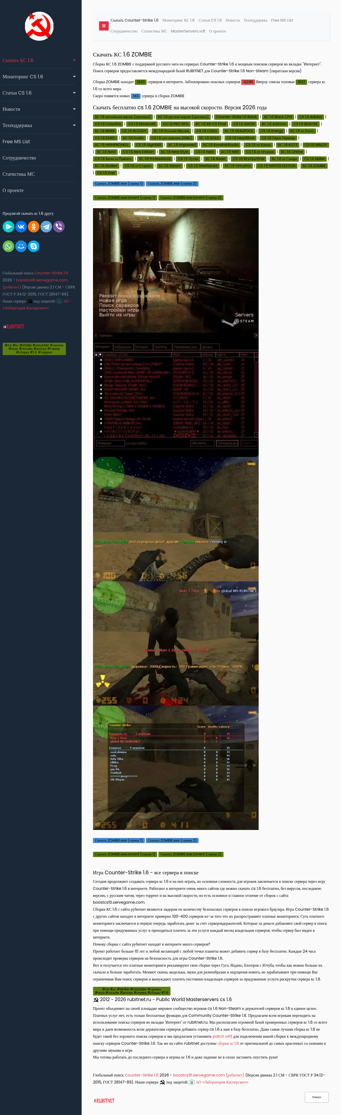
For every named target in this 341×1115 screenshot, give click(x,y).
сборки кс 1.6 (231, 1034)
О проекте (16, 190)
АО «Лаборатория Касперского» (222, 1072)
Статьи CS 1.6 (20, 92)
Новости (14, 109)
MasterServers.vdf (191, 31)
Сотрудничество (22, 157)
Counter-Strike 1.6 (54, 273)
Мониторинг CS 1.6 (26, 76)
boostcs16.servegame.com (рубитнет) (212, 1065)
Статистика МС (22, 174)
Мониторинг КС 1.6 (182, 20)
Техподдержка (20, 125)
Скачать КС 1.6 (21, 60)
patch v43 (230, 1027)
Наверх (316, 1097)
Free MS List (19, 141)
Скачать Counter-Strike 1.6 (138, 20)
